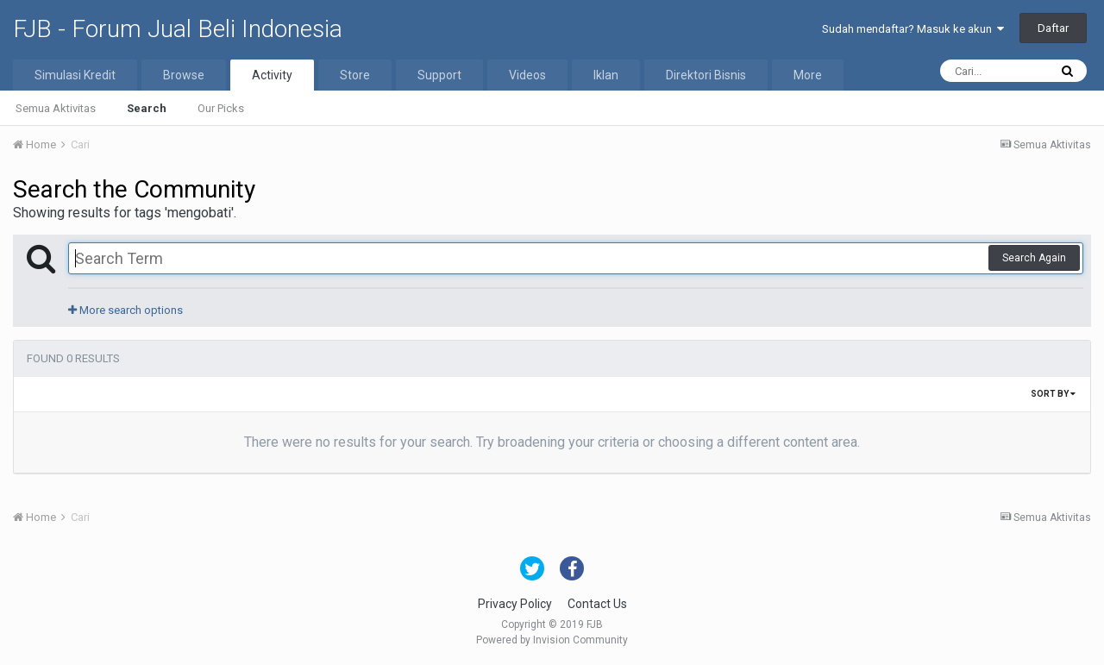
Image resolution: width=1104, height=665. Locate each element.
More (808, 75)
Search (146, 108)
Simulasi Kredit (75, 75)
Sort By (1053, 393)
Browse (183, 75)
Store (355, 75)
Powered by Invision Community (552, 640)
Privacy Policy (515, 604)
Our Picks (221, 108)
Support (439, 75)
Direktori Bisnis (706, 75)
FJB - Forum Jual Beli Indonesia (177, 29)
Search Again (1034, 258)
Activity (272, 75)
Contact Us (597, 604)
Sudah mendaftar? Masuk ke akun (913, 28)
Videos (527, 75)
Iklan (605, 75)
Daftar (1053, 28)
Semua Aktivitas (56, 108)
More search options (125, 310)
